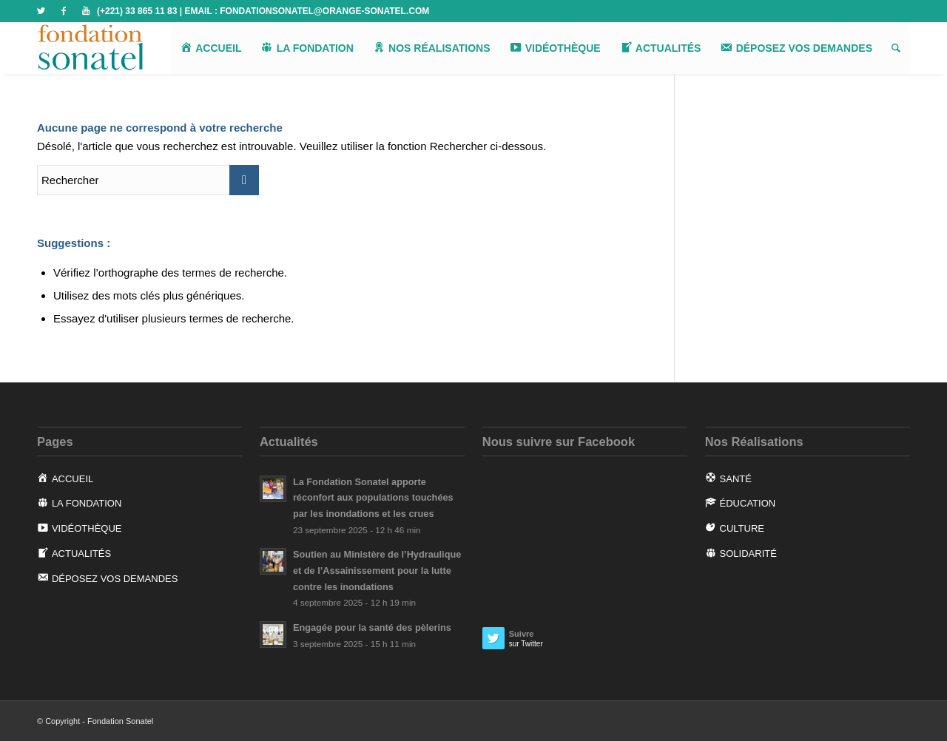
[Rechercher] (896, 48)
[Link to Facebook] (63, 11)
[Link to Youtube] (86, 11)
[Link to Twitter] (41, 11)
